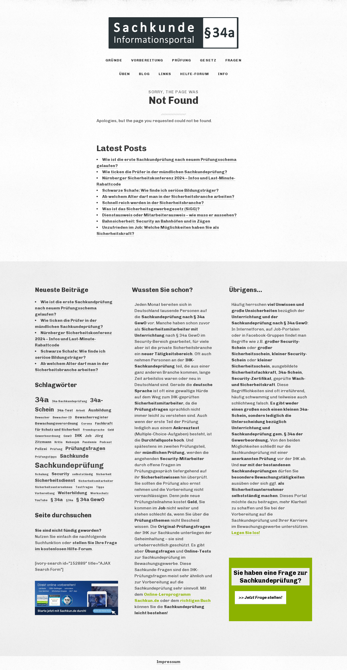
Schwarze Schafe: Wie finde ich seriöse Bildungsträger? (160, 190)
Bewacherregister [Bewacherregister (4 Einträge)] (91, 417)
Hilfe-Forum (194, 74)
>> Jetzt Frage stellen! (260, 597)
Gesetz (208, 60)
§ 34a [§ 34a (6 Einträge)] (57, 499)
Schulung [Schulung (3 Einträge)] (42, 474)
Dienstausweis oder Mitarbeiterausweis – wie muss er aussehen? (169, 215)
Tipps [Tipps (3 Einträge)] (100, 487)
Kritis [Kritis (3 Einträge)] (58, 442)
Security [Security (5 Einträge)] (60, 473)
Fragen (233, 60)
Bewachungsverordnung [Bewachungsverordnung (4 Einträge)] (56, 423)
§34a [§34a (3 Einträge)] (69, 500)
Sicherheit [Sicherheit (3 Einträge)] (104, 474)
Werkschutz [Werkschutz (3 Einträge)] (99, 493)
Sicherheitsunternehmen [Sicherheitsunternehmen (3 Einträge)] (53, 487)
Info (223, 74)
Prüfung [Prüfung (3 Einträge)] (56, 449)
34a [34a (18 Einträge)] (42, 399)
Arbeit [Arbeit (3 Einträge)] (80, 410)
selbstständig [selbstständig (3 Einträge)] (82, 474)
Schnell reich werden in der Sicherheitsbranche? (153, 202)
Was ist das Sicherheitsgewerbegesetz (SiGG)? (151, 208)
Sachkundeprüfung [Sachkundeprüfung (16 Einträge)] (69, 465)
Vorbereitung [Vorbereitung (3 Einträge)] (45, 493)
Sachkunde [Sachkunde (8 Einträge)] (74, 456)
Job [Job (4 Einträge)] (88, 436)
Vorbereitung (147, 60)
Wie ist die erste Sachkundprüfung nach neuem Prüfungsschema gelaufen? (73, 308)
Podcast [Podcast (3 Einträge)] (106, 442)
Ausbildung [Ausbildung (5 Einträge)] (99, 410)
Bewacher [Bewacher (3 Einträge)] (42, 417)
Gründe (113, 60)
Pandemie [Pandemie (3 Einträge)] (89, 442)
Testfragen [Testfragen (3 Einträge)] (84, 487)
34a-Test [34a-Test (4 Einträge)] (65, 410)
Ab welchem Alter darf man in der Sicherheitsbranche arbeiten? (168, 196)
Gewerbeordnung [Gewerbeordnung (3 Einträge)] (47, 436)
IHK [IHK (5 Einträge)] (78, 435)
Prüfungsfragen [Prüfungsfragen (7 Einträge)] (85, 448)
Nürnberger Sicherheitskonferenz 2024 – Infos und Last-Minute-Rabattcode (73, 338)
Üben (124, 74)
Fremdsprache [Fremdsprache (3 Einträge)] (93, 430)
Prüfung (181, 60)
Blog (144, 74)
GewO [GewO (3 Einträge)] (67, 436)
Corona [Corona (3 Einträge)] (86, 423)
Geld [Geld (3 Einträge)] (111, 430)
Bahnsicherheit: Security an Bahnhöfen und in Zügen (156, 221)
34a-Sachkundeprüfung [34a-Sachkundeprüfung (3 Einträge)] (69, 401)
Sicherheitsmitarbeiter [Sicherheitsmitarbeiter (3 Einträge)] (95, 481)
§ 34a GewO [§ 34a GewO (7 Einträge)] (90, 499)
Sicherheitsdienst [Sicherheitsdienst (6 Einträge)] (55, 480)
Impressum (168, 661)
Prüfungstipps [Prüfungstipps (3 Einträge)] (46, 456)
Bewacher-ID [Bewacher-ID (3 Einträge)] (62, 417)
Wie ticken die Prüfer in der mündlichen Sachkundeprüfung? (164, 171)
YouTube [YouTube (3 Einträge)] (41, 500)
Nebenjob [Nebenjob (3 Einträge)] (72, 442)
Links (165, 74)
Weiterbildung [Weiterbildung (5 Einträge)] (72, 492)
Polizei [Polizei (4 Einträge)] (41, 449)
